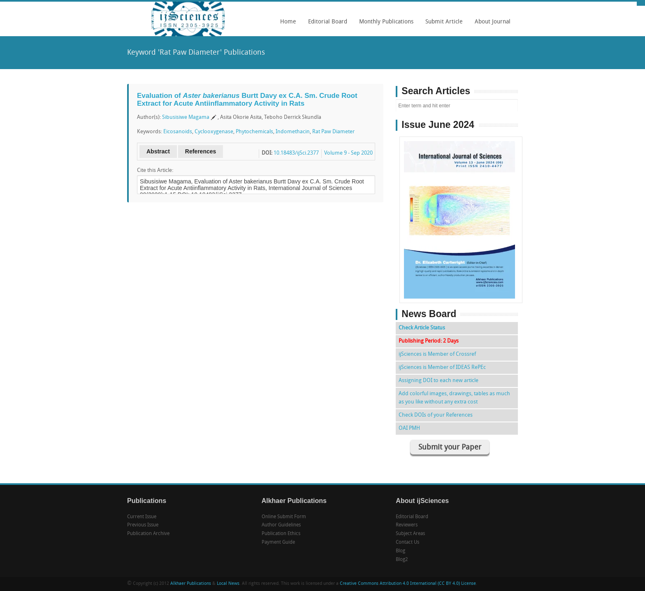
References (200, 151)
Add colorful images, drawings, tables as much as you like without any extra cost (454, 398)
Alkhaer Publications (190, 584)
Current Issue (141, 517)
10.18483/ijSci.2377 (296, 153)
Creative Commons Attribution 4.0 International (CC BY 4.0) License (408, 584)
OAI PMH (409, 428)
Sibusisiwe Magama (185, 117)
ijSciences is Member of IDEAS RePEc (442, 367)
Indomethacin (293, 131)
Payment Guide (278, 542)
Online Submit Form (284, 517)
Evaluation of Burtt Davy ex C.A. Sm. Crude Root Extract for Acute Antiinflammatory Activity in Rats (247, 99)
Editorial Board (326, 24)
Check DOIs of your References (436, 415)
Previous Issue (142, 525)
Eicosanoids (177, 131)
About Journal (490, 24)
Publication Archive (148, 533)
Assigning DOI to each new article (438, 380)
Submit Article (442, 24)
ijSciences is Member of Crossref (437, 354)
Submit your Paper (449, 448)
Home (288, 22)
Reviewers (407, 525)
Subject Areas (410, 533)
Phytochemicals (254, 131)
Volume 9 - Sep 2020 (348, 153)
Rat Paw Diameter (333, 131)
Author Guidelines (281, 525)
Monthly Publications (384, 24)
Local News (228, 584)
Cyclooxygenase (214, 131)
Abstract (158, 151)
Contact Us (407, 542)
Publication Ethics (281, 533)
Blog (400, 551)
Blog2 (402, 559)
